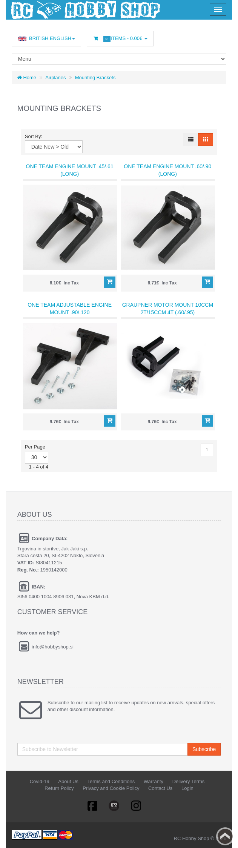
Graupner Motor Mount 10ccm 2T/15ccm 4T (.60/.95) (167, 308)
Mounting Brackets (95, 77)
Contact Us (160, 788)
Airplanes (55, 77)
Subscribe (204, 749)
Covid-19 (39, 781)
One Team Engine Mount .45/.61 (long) (70, 170)
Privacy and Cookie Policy (111, 788)
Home (26, 77)
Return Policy (59, 788)
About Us (68, 781)
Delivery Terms (188, 781)
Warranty (153, 781)
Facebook (92, 805)
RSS (136, 805)
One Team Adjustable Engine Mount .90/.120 (70, 308)
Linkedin (114, 805)
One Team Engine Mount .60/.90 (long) (167, 170)
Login (187, 788)
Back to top (225, 836)
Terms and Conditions (111, 781)
